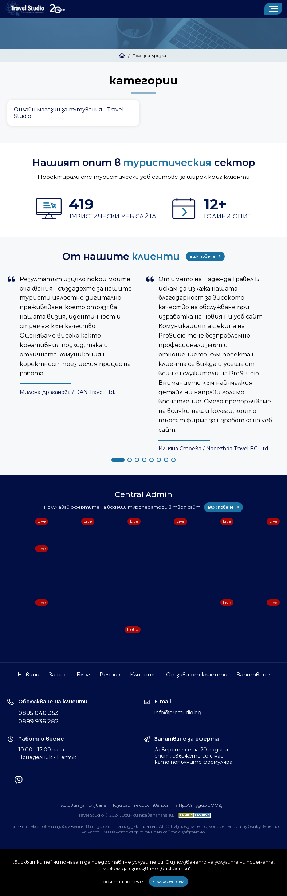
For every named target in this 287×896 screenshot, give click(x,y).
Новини (28, 674)
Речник (110, 674)
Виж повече (205, 256)
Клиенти (143, 674)
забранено (193, 831)
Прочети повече (121, 881)
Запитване (253, 674)
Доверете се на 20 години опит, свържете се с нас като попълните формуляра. (193, 755)
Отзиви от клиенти (196, 674)
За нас (58, 674)
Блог (83, 674)
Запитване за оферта (186, 739)
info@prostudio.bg (177, 712)
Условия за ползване (83, 805)
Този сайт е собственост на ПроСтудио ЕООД (167, 805)
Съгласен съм (168, 881)
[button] (118, 460)
